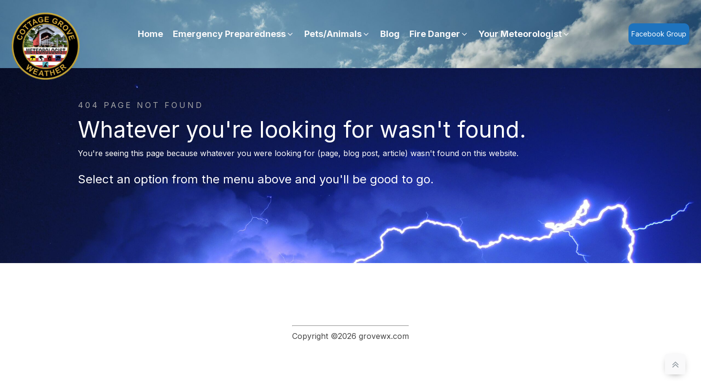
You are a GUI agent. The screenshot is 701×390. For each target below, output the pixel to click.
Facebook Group (658, 34)
